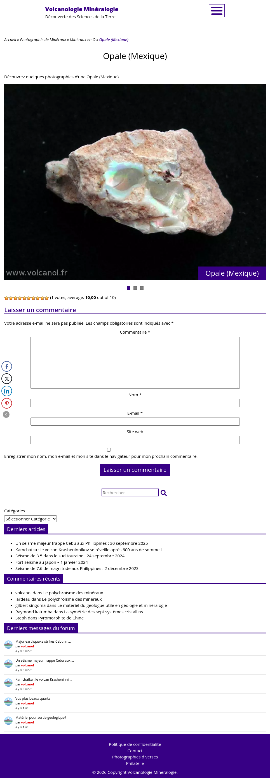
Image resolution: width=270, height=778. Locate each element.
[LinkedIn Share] (6, 391)
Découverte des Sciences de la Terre (82, 12)
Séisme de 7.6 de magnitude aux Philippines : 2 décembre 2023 (76, 568)
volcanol (23, 592)
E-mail (135, 413)
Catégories (14, 510)
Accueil (10, 39)
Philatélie (135, 763)
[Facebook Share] (6, 366)
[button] (163, 493)
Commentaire (135, 332)
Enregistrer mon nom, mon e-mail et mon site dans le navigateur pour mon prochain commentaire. (101, 456)
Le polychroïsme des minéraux (73, 592)
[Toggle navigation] (217, 10)
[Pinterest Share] (6, 403)
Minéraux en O (82, 39)
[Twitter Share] (6, 378)
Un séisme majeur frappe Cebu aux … (44, 660)
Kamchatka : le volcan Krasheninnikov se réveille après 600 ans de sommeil (88, 549)
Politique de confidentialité (135, 744)
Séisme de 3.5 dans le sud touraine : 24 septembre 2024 (70, 555)
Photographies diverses (135, 757)
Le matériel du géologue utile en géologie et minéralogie (112, 605)
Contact (135, 750)
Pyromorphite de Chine (61, 618)
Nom (134, 394)
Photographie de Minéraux (43, 39)
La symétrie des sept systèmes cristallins (103, 611)
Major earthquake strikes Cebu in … (43, 641)
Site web (135, 431)
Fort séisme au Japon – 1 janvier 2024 (51, 562)
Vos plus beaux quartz (32, 698)
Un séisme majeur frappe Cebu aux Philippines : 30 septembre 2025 (81, 543)
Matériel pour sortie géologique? (40, 717)
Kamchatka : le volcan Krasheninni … (43, 679)
